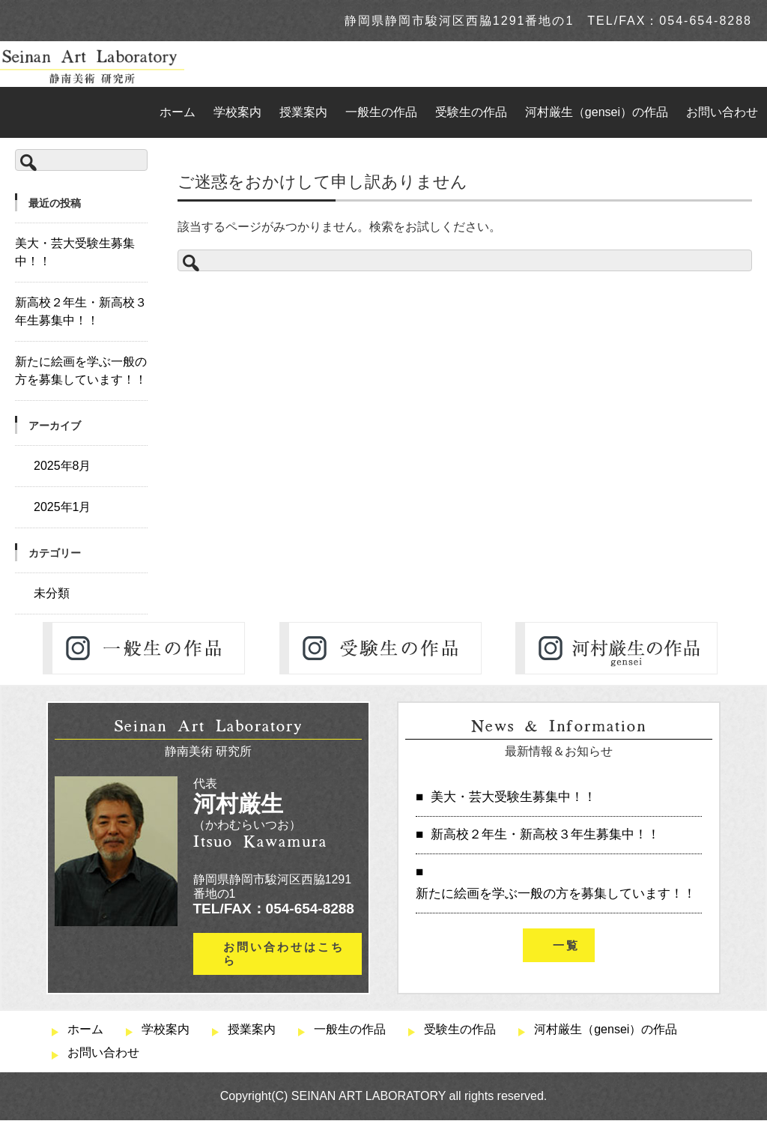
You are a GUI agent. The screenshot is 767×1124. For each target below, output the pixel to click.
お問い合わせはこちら (284, 953)
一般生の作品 (381, 112)
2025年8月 (62, 465)
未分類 (52, 593)
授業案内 (303, 112)
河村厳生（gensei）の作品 (596, 112)
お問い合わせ (722, 112)
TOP (185, 150)
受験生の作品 (471, 112)
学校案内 (237, 112)
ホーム (177, 112)
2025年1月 (62, 507)
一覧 (566, 945)
